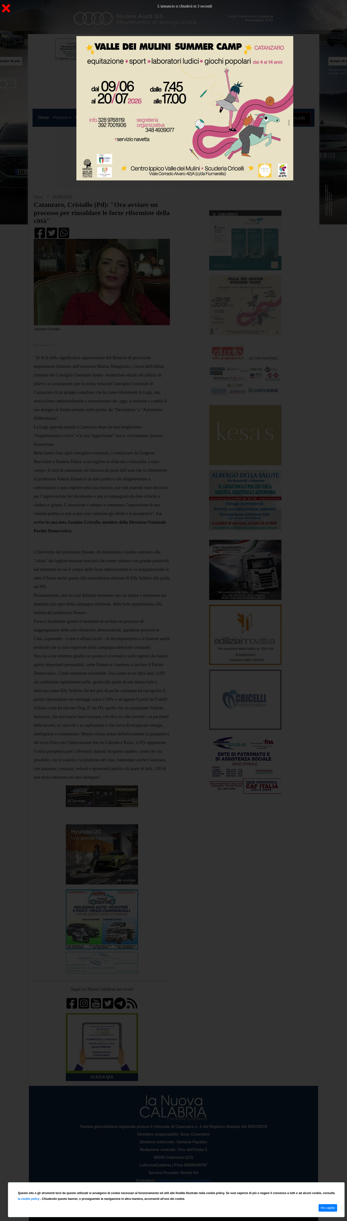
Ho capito (328, 1208)
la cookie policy (29, 1199)
